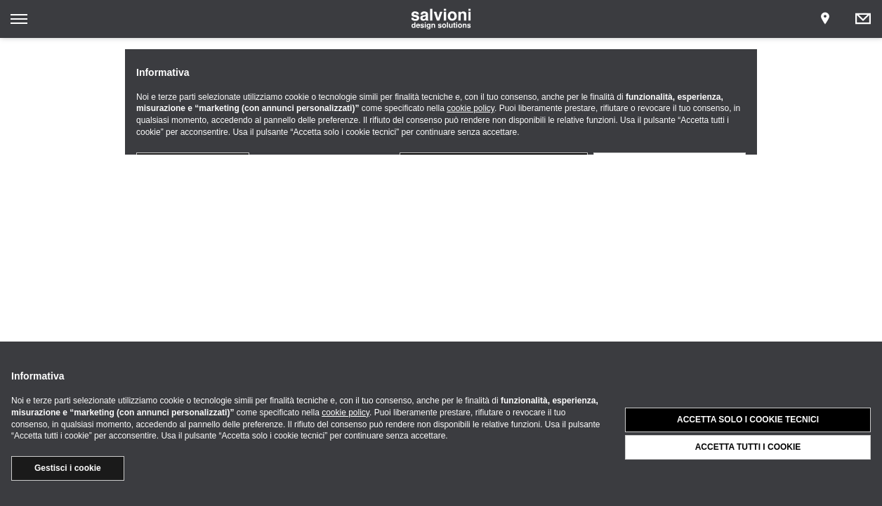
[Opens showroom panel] (825, 19)
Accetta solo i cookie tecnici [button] (748, 419)
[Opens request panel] (863, 19)
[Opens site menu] (19, 19)
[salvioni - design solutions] (441, 19)
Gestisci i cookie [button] (67, 468)
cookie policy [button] (345, 412)
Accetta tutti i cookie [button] (748, 447)
